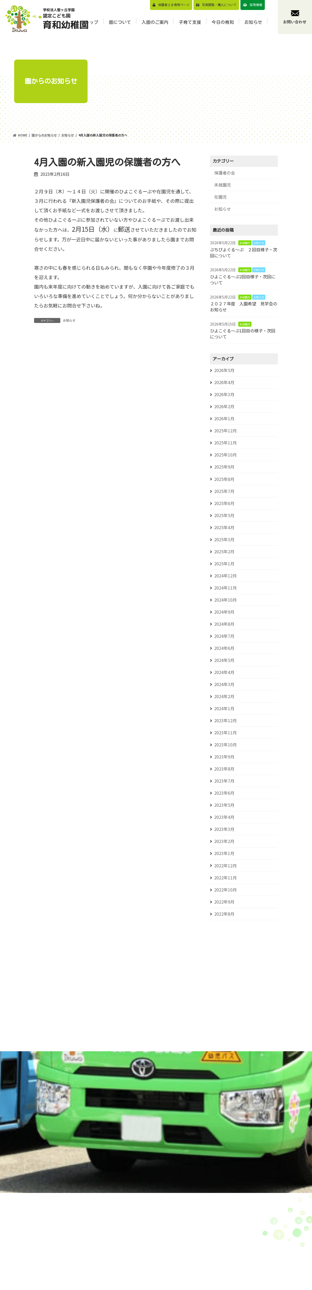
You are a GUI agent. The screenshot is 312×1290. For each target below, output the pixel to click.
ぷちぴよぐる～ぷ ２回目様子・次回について (243, 252)
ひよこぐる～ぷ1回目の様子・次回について (242, 333)
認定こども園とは (167, 1265)
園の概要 (159, 1257)
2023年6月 (224, 793)
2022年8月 (224, 914)
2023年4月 (224, 817)
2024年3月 (224, 684)
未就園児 (222, 185)
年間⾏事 (159, 1282)
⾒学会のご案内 (213, 1233)
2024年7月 (224, 636)
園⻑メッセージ (165, 1241)
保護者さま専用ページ (174, 4)
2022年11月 (225, 878)
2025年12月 (225, 431)
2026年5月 (224, 370)
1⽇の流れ (160, 1274)
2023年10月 (225, 745)
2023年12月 (225, 721)
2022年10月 (225, 890)
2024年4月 (224, 672)
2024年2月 (224, 696)
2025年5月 (224, 515)
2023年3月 (224, 829)
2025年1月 (224, 564)
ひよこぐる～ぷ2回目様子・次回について (242, 279)
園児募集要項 (211, 1225)
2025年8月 (224, 479)
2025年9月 (224, 467)
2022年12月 (225, 866)
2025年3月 (224, 540)
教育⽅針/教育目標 (168, 1233)
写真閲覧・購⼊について (219, 4)
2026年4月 (224, 382)
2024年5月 (224, 660)
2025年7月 (224, 491)
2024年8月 (224, 624)
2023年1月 (224, 853)
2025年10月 (225, 455)
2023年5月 (224, 805)
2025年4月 (224, 527)
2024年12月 (225, 576)
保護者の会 (224, 173)
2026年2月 (224, 407)
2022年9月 (224, 902)
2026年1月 (224, 419)
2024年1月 (224, 708)
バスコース (209, 1254)
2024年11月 (225, 588)
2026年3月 (224, 394)
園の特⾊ (159, 1249)
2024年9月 (224, 612)
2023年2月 (224, 841)
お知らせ (69, 320)
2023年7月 (224, 781)
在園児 (220, 197)
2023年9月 (224, 757)
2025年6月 (224, 503)
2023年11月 (225, 733)
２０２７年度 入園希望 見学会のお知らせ (243, 306)
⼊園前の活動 (211, 1285)
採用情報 (256, 4)
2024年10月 (225, 600)
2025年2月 (224, 552)
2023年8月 (224, 769)
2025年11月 (225, 443)
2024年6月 (224, 648)
